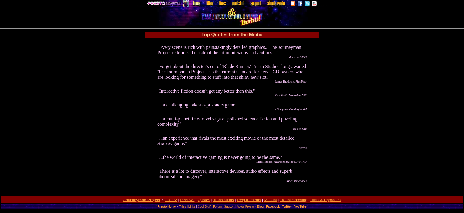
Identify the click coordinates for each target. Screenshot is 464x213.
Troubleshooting (293, 200)
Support (229, 206)
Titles (182, 206)
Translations (223, 200)
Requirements (249, 200)
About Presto (245, 206)
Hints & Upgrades (325, 200)
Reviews (187, 200)
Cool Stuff (204, 206)
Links (191, 206)
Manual (270, 200)
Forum (217, 206)
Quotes (204, 200)
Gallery (171, 200)
